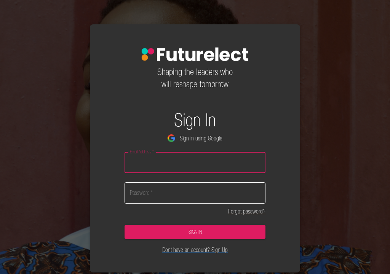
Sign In (195, 232)
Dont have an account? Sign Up (195, 249)
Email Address (141, 152)
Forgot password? (246, 211)
